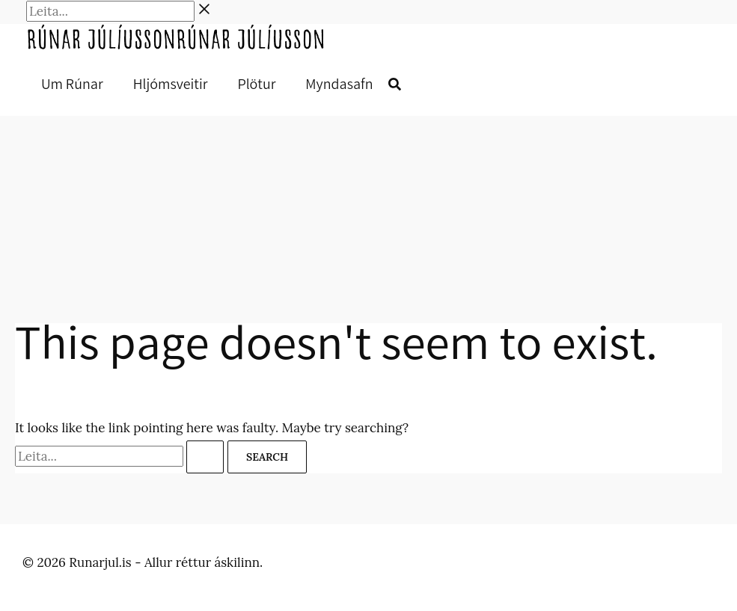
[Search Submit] (205, 456)
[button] (394, 85)
